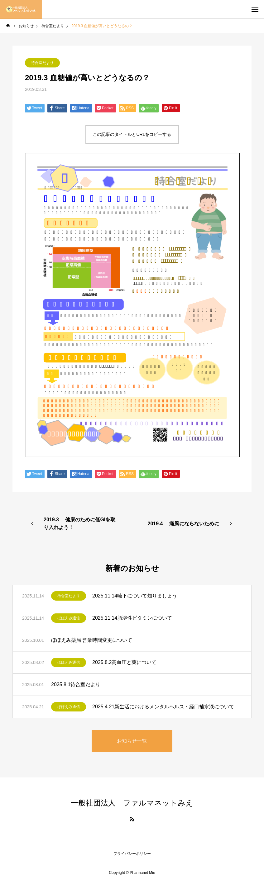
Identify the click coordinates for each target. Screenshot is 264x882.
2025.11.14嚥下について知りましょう (134, 595)
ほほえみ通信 (68, 618)
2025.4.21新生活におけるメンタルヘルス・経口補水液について (163, 706)
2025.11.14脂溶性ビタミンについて (132, 618)
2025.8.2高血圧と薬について (124, 662)
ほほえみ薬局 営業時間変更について (91, 640)
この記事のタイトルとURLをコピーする (132, 134)
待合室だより (42, 63)
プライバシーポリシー (132, 853)
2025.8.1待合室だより (75, 684)
